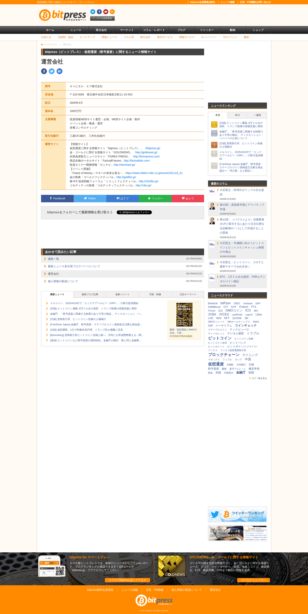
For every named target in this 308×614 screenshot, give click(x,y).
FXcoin (211, 310)
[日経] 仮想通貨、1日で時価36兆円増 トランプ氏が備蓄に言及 (86, 329)
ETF (226, 307)
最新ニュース (57, 294)
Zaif (210, 325)
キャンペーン (208, 37)
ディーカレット (216, 333)
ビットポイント (216, 346)
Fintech (243, 306)
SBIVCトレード (216, 321)
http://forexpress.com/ (146, 156)
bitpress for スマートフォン (90, 557)
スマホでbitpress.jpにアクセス (127, 580)
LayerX (249, 314)
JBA (256, 310)
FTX (253, 306)
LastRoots (237, 314)
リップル (227, 359)
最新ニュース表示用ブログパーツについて (74, 266)
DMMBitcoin (214, 307)
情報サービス (186, 37)
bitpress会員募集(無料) (201, 2)
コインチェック (246, 325)
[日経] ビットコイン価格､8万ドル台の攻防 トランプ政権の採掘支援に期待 (93, 308)
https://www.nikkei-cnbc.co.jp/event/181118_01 (154, 173)
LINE (210, 318)
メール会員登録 (102, 18)
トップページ (50, 44)
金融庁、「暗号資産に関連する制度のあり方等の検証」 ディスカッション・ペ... (96, 313)
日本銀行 (241, 364)
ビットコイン (220, 338)
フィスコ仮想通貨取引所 (233, 350)
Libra (259, 314)
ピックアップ (87, 37)
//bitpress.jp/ (152, 148)
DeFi (257, 303)
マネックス (214, 359)
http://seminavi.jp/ (124, 164)
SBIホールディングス (238, 321)
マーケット (127, 29)
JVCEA (224, 314)
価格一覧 (53, 258)
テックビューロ (239, 329)
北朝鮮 (230, 364)
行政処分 (228, 372)
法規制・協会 (65, 37)
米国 (218, 372)
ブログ (181, 29)
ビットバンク (238, 342)
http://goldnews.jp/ (146, 152)
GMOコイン (234, 310)
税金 (210, 372)
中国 (248, 359)
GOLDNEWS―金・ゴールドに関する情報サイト (224, 557)
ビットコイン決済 (217, 342)
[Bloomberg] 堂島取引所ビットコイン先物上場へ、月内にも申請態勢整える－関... (96, 335)
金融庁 (241, 372)
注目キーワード (188, 294)
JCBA (212, 314)
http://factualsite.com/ (137, 160)
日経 (251, 364)
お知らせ (46, 37)
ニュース (75, 29)
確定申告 (254, 368)
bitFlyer (226, 303)
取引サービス (165, 37)
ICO (248, 310)
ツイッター (207, 29)
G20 (220, 310)
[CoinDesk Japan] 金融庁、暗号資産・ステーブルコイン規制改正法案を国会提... (96, 324)
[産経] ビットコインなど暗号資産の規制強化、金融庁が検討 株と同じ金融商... (95, 340)
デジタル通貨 (235, 333)
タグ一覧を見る (258, 378)
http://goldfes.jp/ (126, 177)
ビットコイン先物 (243, 338)
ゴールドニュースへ (253, 580)
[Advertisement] (199, 15)
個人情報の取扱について (63, 281)
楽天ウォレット (237, 368)
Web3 (256, 321)
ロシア (238, 359)
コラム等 (129, 37)
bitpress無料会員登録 (100, 589)
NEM (218, 318)
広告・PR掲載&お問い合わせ (254, 2)
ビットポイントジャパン (242, 346)
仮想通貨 (216, 364)
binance (213, 303)
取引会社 (101, 29)
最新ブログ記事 (90, 294)
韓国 (251, 372)
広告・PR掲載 (154, 589)
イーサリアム (223, 325)
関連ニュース (109, 37)
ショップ (258, 29)
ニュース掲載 (226, 2)
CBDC (237, 303)
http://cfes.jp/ (143, 185)
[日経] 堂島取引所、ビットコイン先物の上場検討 (78, 319)
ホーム (50, 29)
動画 (232, 29)
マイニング (250, 355)
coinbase (248, 303)
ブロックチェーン (223, 354)
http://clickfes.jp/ (149, 181)
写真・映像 (155, 294)
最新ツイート (123, 294)
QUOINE (237, 318)
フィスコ (212, 350)
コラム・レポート (154, 29)
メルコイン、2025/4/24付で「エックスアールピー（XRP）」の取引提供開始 (94, 303)
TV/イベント (230, 37)
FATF (233, 307)
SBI (246, 318)
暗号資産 (213, 368)
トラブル (253, 333)
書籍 (246, 37)
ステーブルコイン (217, 329)
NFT (226, 318)
